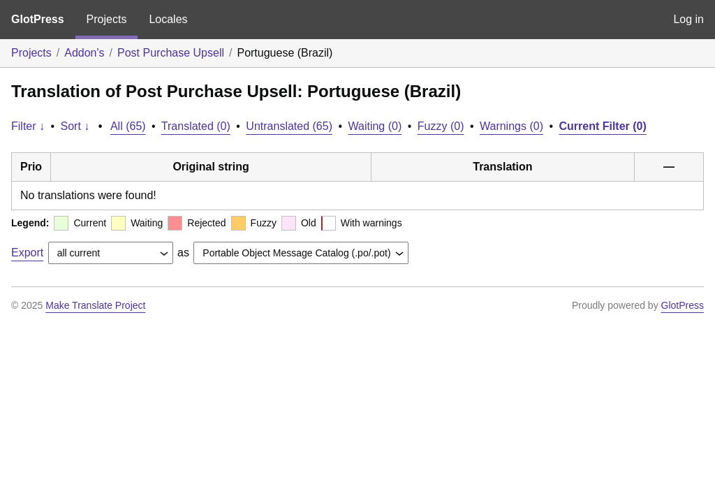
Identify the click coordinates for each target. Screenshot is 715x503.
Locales (168, 19)
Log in (688, 19)
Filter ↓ (28, 126)
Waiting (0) (375, 126)
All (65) (128, 126)
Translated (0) (195, 126)
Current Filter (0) (602, 126)
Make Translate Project (95, 305)
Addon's (84, 53)
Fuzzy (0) (441, 126)
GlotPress (37, 19)
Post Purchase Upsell (170, 53)
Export (27, 252)
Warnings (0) (511, 126)
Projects (107, 19)
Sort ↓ (75, 126)
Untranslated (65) (289, 126)
